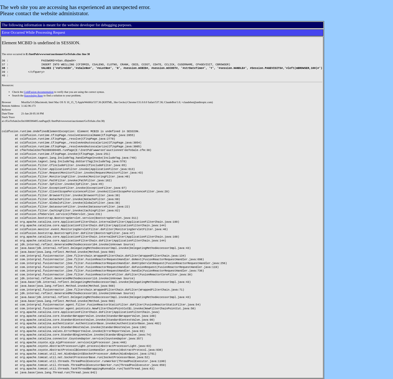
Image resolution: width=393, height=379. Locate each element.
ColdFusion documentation (39, 92)
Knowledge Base (33, 95)
